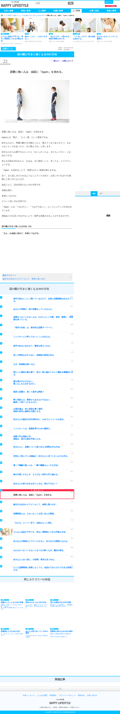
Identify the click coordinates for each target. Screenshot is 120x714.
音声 (101, 193)
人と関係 (8, 15)
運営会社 (81, 695)
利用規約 (53, 695)
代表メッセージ (29, 695)
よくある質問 (42, 695)
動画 (94, 193)
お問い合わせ (92, 695)
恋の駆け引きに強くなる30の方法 (33, 15)
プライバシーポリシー (67, 695)
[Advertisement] (19, 256)
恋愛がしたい (17, 15)
